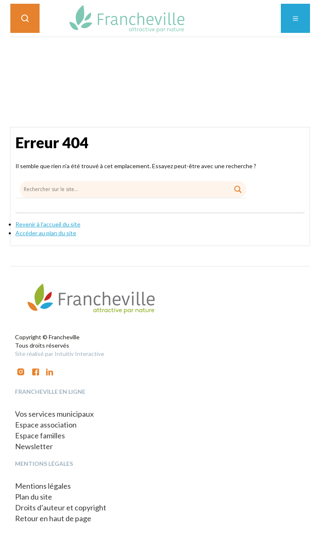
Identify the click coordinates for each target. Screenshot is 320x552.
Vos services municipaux (54, 413)
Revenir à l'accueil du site (47, 224)
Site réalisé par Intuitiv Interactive (59, 353)
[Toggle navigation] (295, 18)
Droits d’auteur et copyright (60, 507)
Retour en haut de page (53, 518)
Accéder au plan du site (45, 232)
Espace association (46, 424)
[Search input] (133, 189)
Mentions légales (43, 485)
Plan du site (33, 496)
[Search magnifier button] (238, 189)
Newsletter (34, 446)
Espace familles (40, 435)
